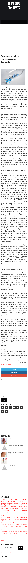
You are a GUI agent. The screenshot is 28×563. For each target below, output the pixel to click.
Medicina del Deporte (9, 526)
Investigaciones (15, 379)
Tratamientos (5, 510)
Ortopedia (7, 517)
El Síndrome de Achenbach (14, 438)
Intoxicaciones (19, 515)
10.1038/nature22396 (6, 364)
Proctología (24, 529)
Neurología (4, 508)
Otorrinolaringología (6, 522)
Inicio (15, 387)
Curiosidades (23, 506)
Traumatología (4, 524)
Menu (14, 22)
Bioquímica (9, 528)
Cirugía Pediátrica (14, 519)
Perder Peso (17, 522)
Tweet (14, 369)
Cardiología (4, 515)
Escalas (2, 538)
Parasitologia (14, 533)
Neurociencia (23, 519)
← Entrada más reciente (7, 387)
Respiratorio (20, 538)
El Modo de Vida (11, 465)
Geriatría (14, 529)
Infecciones (23, 508)
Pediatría (14, 510)
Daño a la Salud (22, 501)
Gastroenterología (11, 515)
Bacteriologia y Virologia (14, 520)
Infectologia (24, 513)
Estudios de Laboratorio (13, 531)
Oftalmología (4, 520)
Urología (18, 513)
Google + (14, 375)
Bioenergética (21, 535)
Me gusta (14, 372)
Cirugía (3, 501)
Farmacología (14, 508)
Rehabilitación (24, 528)
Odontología (8, 533)
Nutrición (13, 506)
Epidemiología (23, 517)
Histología (8, 538)
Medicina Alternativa (14, 538)
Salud (14, 501)
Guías (5, 538)
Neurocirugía (23, 520)
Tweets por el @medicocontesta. (8, 552)
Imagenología (16, 528)
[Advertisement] (14, 41)
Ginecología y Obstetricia (18, 505)
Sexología (9, 529)
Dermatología (23, 510)
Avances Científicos (7, 379)
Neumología (4, 506)
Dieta (25, 512)
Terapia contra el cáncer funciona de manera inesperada (10, 59)
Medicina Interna (20, 499)
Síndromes (11, 535)
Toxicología (16, 535)
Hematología (18, 529)
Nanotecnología (23, 531)
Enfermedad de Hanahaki (13, 458)
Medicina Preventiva (20, 503)
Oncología (20, 379)
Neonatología (15, 517)
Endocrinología (5, 512)
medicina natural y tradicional (14, 524)
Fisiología (25, 522)
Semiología (7, 535)
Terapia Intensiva (18, 526)
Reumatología (4, 529)
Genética (13, 512)
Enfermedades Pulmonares (8, 513)
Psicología (4, 505)
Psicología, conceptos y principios (15, 445)
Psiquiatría (19, 512)
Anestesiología (4, 531)
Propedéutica (21, 533)
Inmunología (4, 519)
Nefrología (3, 533)
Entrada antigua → (22, 387)
